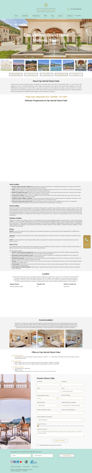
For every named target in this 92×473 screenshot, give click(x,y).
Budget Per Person (41, 424)
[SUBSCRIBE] (67, 455)
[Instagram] (12, 462)
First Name (39, 381)
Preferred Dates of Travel (43, 395)
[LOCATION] (46, 74)
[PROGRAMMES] (15, 74)
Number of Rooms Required (68, 409)
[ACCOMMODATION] (61, 74)
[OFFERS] (76, 74)
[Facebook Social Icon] (15, 462)
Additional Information (42, 429)
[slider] (38, 426)
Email (38, 388)
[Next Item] (80, 338)
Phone (62, 388)
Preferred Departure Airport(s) (69, 402)
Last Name (63, 381)
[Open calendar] (57, 398)
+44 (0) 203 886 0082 (75, 9)
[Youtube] (21, 462)
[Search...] (81, 15)
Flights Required (41, 402)
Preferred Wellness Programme (44, 416)
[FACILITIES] (31, 74)
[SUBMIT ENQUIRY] (60, 440)
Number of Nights (66, 395)
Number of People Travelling (43, 409)
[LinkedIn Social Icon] (18, 462)
